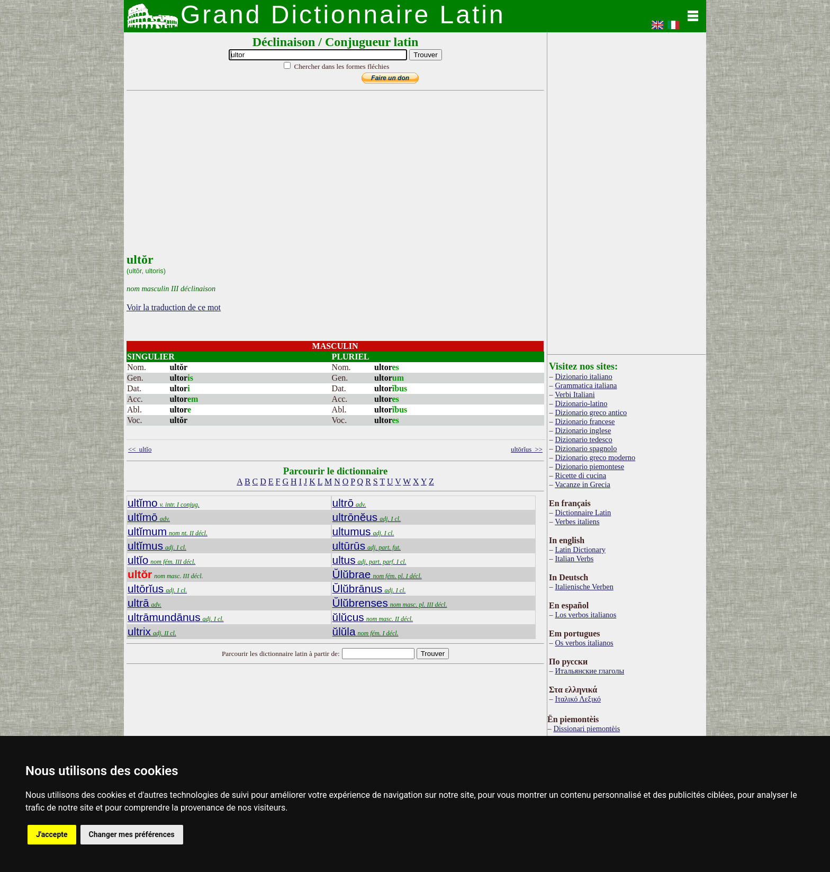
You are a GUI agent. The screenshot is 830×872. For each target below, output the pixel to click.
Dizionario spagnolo (586, 448)
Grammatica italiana (586, 385)
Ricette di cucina (580, 475)
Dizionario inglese (583, 430)
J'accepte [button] (52, 834)
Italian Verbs (574, 558)
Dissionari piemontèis (586, 728)
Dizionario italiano (583, 376)
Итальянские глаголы (589, 671)
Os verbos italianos (584, 643)
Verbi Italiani (575, 394)
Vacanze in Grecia (582, 484)
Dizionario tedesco (583, 439)
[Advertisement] (333, 178)
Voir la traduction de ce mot (174, 307)
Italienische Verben (584, 586)
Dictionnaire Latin (583, 512)
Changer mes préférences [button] (132, 834)
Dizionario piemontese (589, 466)
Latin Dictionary (580, 549)
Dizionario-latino (581, 403)
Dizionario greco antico (591, 412)
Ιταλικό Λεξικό (578, 699)
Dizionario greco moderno (595, 457)
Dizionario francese (585, 421)
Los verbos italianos (585, 614)
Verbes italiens (577, 521)
